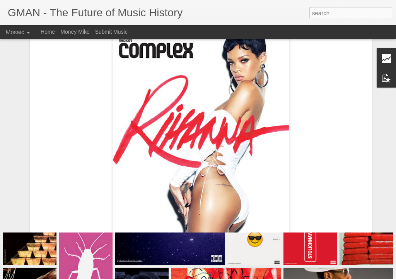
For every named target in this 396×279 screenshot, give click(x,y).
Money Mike (74, 32)
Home (48, 32)
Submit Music (111, 32)
